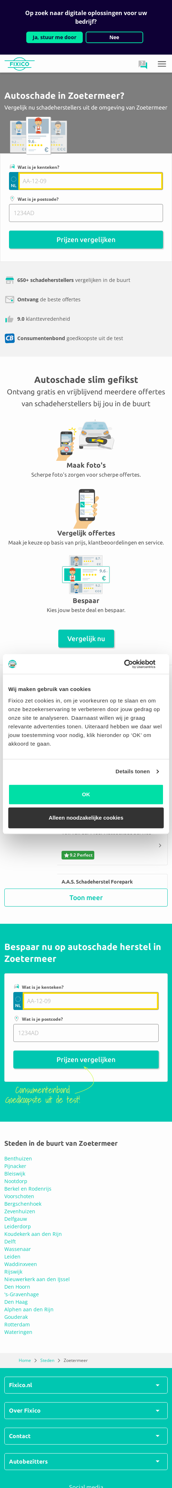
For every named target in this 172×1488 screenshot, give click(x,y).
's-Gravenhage (21, 1294)
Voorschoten (19, 1196)
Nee (114, 37)
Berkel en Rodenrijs (27, 1188)
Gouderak (16, 1316)
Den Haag (16, 1301)
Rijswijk (13, 1271)
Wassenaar (17, 1249)
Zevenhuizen (19, 1211)
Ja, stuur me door (54, 37)
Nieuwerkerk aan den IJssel (37, 1279)
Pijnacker (15, 1166)
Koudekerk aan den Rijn (33, 1233)
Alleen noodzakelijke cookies (86, 818)
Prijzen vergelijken (86, 240)
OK (86, 794)
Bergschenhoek (22, 1203)
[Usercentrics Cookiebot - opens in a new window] (132, 664)
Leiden (12, 1256)
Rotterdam (17, 1324)
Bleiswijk (14, 1173)
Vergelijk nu (86, 639)
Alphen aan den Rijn (29, 1309)
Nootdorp (15, 1181)
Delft (10, 1241)
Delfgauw (15, 1218)
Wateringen (18, 1332)
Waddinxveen (20, 1264)
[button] (142, 64)
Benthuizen (18, 1158)
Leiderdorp (17, 1226)
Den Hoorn (17, 1286)
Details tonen (133, 771)
